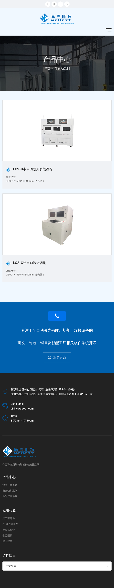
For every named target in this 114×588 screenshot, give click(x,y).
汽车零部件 (8, 518)
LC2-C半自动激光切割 (29, 263)
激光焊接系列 (9, 496)
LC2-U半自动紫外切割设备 (32, 169)
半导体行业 (8, 529)
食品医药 (7, 535)
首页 (47, 68)
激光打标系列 (9, 484)
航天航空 (7, 541)
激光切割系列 (9, 490)
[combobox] (57, 566)
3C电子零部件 (10, 524)
